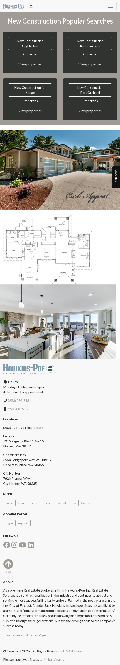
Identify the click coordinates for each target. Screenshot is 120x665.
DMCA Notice (73, 651)
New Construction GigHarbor (30, 43)
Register (23, 523)
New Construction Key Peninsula (90, 43)
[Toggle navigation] (111, 6)
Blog (74, 503)
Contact (86, 503)
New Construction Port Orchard (90, 89)
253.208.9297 (18, 409)
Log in (9, 523)
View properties (30, 64)
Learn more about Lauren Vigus (25, 635)
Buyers (35, 503)
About (62, 503)
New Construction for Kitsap (30, 89)
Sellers (49, 503)
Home (9, 503)
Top (8, 566)
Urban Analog (54, 659)
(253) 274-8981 (19, 400)
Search (21, 503)
